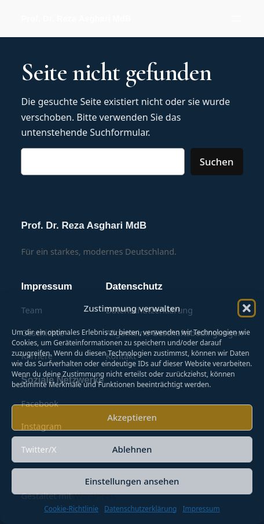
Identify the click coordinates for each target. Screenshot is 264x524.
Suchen (217, 161)
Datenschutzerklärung (140, 509)
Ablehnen (132, 449)
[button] (246, 308)
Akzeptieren (132, 417)
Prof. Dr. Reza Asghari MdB (76, 18)
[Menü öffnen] (236, 19)
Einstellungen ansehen (132, 481)
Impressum (200, 509)
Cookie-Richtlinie (71, 509)
